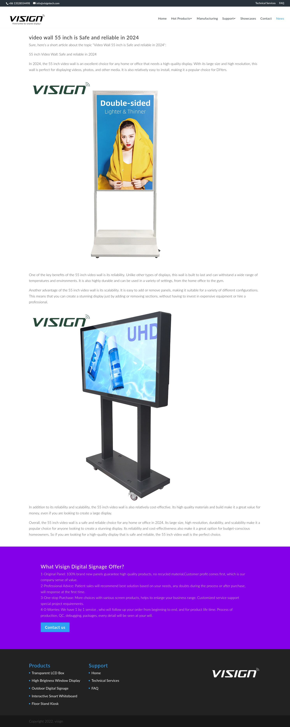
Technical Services (265, 3)
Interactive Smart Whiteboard (54, 696)
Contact (266, 18)
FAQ (281, 3)
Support (228, 18)
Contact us (55, 627)
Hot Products (180, 18)
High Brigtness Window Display (56, 680)
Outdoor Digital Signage (50, 688)
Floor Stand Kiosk (45, 703)
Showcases (248, 18)
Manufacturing (207, 18)
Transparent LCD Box (48, 673)
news (280, 18)
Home (162, 18)
